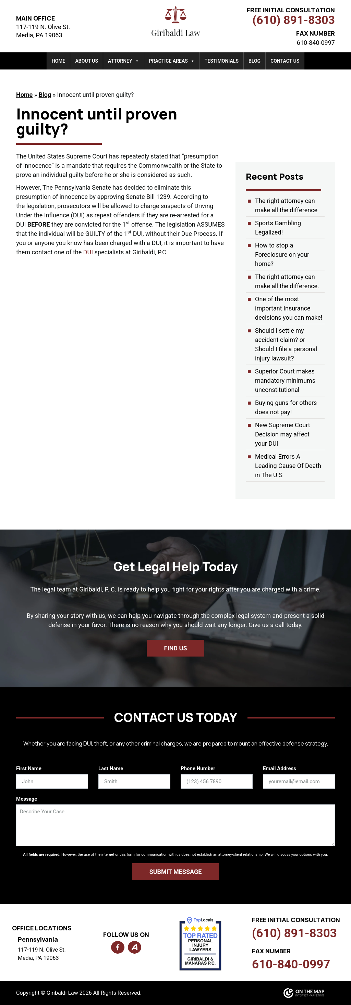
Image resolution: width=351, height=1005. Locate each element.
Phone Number (198, 768)
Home (58, 61)
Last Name (110, 768)
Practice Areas (172, 61)
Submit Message (175, 871)
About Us (86, 61)
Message (26, 799)
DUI (88, 252)
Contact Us (284, 61)
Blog (255, 61)
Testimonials (222, 61)
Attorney (123, 61)
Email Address (279, 768)
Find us (175, 648)
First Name (28, 768)
